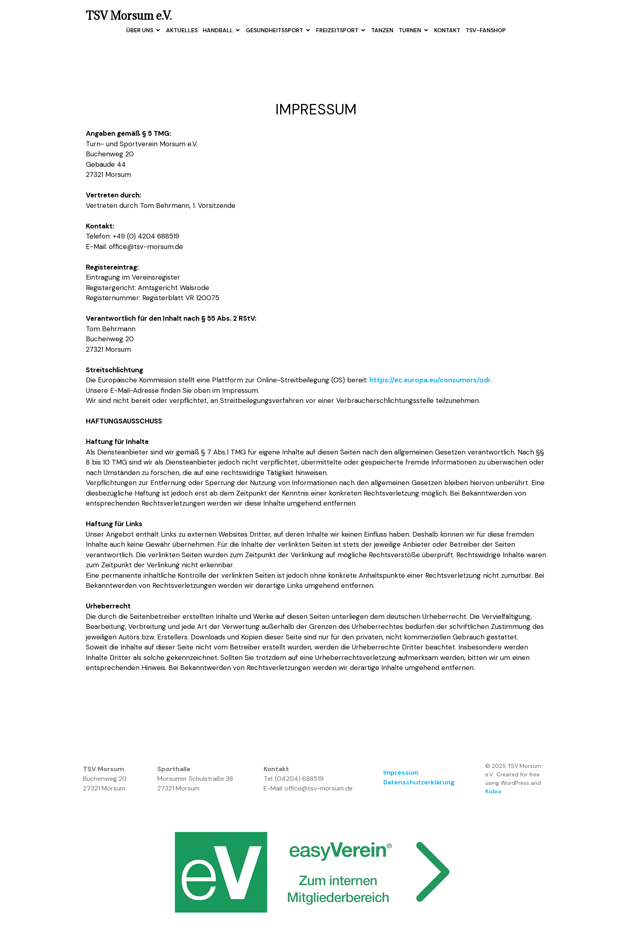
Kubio (493, 791)
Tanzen (382, 30)
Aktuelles (182, 30)
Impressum (400, 773)
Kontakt (447, 30)
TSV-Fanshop (486, 30)
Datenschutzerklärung (419, 782)
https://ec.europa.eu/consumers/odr (430, 380)
